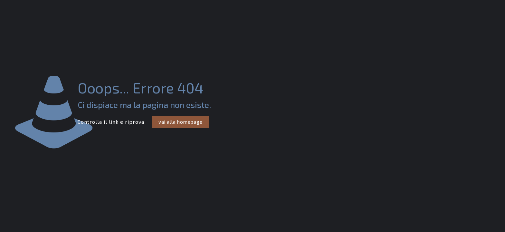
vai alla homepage (180, 122)
